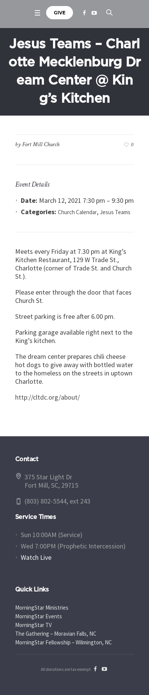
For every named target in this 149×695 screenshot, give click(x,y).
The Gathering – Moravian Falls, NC (55, 633)
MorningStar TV (33, 625)
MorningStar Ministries (41, 607)
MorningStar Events (38, 616)
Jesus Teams (115, 212)
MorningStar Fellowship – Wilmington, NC (63, 642)
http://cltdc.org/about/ (47, 397)
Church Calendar (77, 212)
